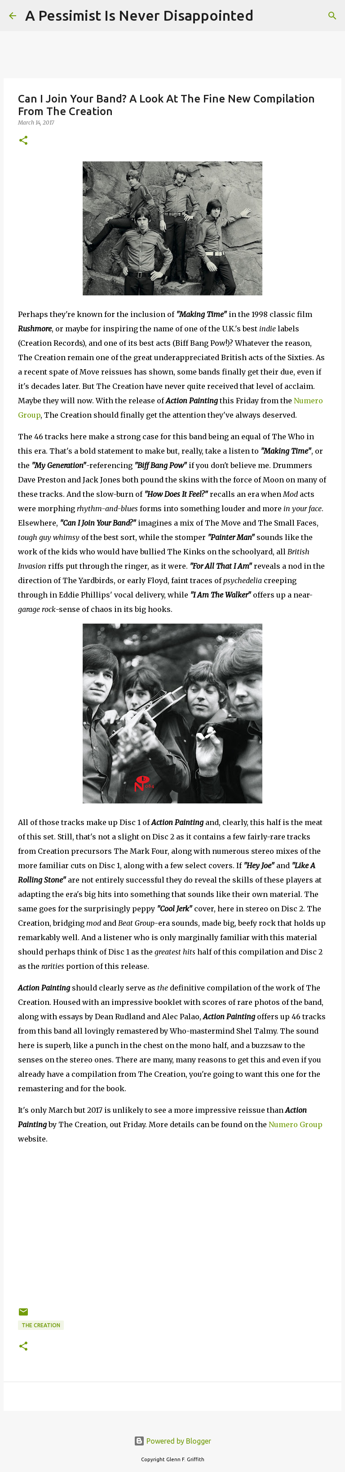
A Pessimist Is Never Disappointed (139, 15)
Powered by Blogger (172, 1441)
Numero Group (296, 1124)
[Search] (266, 16)
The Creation (41, 1325)
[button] (23, 141)
